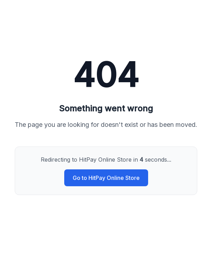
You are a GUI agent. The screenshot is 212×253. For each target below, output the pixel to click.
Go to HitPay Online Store (106, 177)
